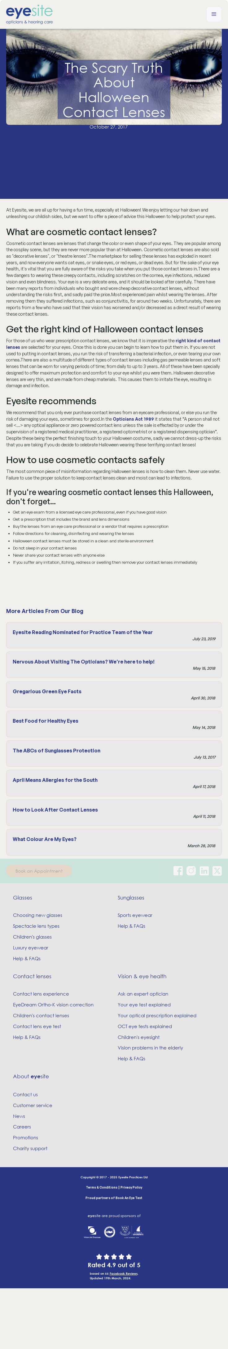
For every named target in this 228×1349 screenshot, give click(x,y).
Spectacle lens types (36, 926)
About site (31, 1076)
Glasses (22, 897)
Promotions (25, 1137)
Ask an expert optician (143, 994)
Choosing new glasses (37, 915)
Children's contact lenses (41, 1015)
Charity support (30, 1148)
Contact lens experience (41, 994)
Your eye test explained (144, 1004)
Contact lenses (32, 976)
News (19, 1116)
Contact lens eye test (37, 1026)
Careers (22, 1126)
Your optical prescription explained (157, 1015)
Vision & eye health (142, 976)
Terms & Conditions (101, 1187)
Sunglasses (131, 897)
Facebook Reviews (124, 1273)
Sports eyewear (135, 915)
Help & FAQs (27, 958)
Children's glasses (32, 937)
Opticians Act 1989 (133, 419)
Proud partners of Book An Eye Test (114, 1198)
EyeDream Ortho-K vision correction (53, 1004)
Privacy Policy (131, 1187)
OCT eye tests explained (145, 1026)
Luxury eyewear (30, 947)
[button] (214, 14)
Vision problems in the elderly (150, 1048)
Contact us (25, 1094)
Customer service (32, 1105)
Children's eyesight (139, 1037)
